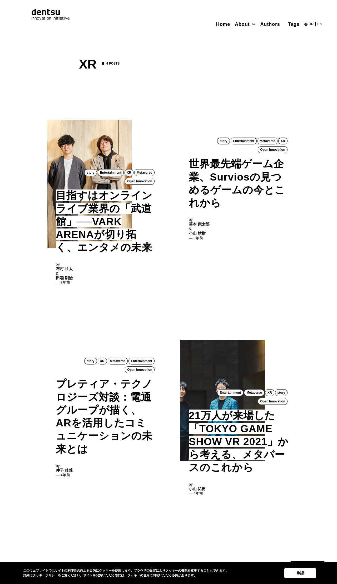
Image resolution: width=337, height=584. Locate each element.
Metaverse (144, 172)
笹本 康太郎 (199, 225)
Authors (270, 24)
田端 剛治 (64, 279)
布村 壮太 (64, 270)
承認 (300, 573)
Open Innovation (139, 181)
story (91, 172)
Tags (294, 24)
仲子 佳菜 (64, 473)
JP (311, 24)
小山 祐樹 (197, 234)
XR (129, 172)
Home (223, 24)
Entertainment (110, 172)
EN (320, 24)
